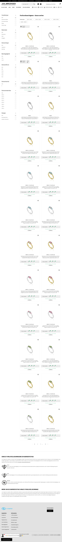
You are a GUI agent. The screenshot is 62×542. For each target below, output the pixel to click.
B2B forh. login (14, 522)
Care (2, 58)
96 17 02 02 (53, 4)
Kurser (55, 7)
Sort (2, 76)
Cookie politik (13, 529)
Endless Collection (5, 119)
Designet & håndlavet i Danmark (22, 0)
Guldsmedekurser (45, 0)
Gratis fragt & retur (5, 526)
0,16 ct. (3, 96)
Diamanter (4, 34)
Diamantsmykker (5, 19)
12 (45, 444)
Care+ (3, 60)
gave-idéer (40, 7)
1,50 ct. (3, 108)
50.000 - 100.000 (23, 21)
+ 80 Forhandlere (31, 0)
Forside (10, 0)
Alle (2, 17)
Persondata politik (14, 527)
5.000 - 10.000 (29, 19)
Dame (10, 7)
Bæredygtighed (4, 524)
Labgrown (3, 47)
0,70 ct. (3, 102)
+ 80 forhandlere (14, 515)
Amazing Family (4, 117)
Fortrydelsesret (14, 520)
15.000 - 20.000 (47, 19)
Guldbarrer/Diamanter (48, 7)
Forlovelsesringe (26, 7)
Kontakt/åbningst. (14, 517)
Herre (13, 7)
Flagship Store (4, 519)
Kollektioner (4, 7)
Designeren (4, 515)
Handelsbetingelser (14, 524)
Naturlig (3, 49)
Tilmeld (50, 510)
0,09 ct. (3, 94)
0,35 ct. (3, 100)
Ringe (3, 23)
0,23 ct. (3, 98)
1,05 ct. (3, 104)
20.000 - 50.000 (56, 19)
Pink (2, 74)
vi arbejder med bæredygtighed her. (23, 462)
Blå (2, 69)
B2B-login (50, 0)
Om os (60, 7)
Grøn (2, 71)
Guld (2, 36)
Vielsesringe (18, 7)
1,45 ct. (3, 106)
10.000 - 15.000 (38, 19)
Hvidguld (3, 38)
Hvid (2, 72)
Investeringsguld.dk (38, 0)
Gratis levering (14, 0)
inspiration (34, 7)
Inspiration (4, 517)
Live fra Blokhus (5, 522)
